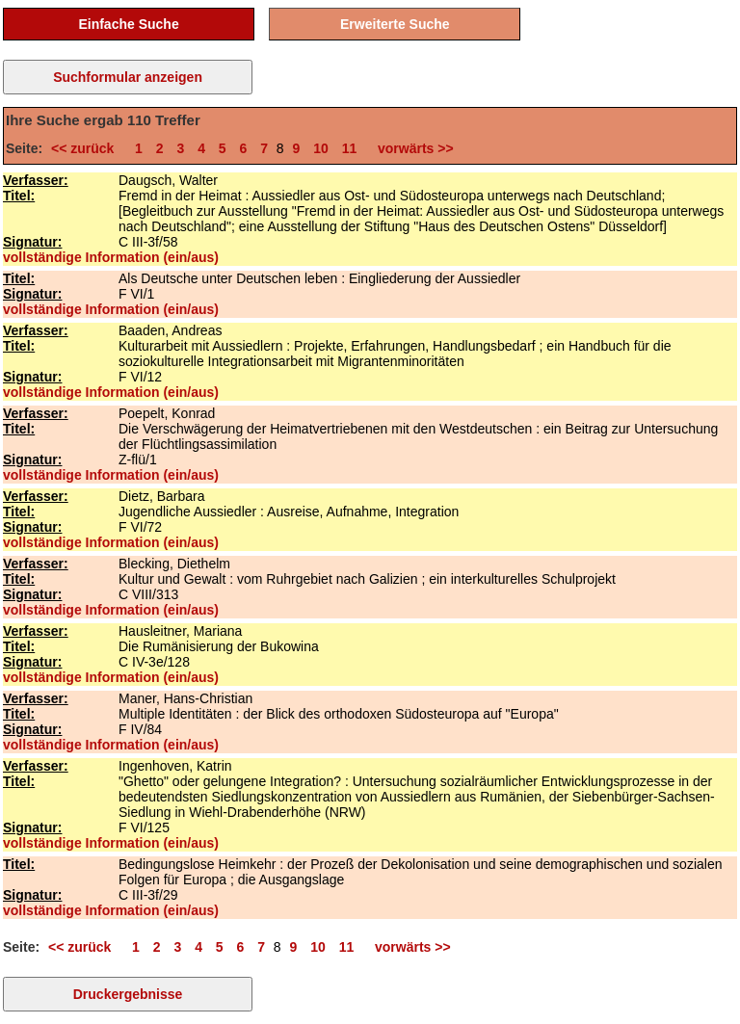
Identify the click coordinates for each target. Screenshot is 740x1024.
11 (349, 148)
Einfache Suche (128, 24)
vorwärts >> (411, 148)
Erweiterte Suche (395, 24)
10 (321, 148)
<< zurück (86, 148)
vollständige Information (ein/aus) (111, 257)
